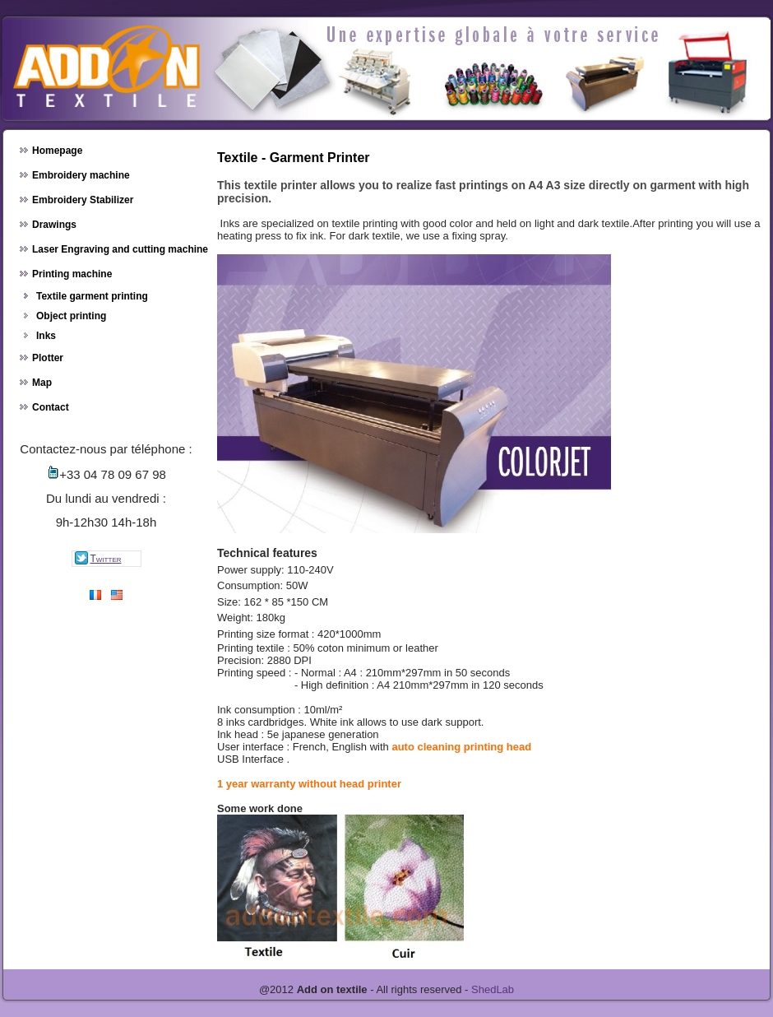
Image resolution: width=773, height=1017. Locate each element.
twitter (97, 557)
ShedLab (492, 989)
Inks (46, 335)
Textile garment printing (92, 296)
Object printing (71, 316)
